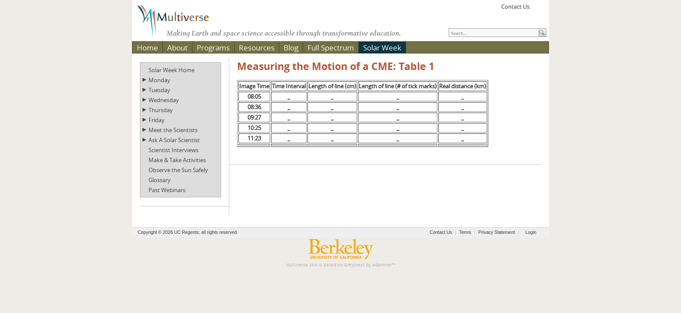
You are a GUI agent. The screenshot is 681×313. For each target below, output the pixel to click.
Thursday (161, 110)
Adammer (382, 265)
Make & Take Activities (177, 160)
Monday (159, 80)
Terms (465, 232)
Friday (157, 120)
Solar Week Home (172, 70)
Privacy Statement (496, 232)
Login (531, 232)
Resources (256, 48)
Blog (291, 48)
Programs (213, 48)
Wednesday (164, 100)
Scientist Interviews (173, 150)
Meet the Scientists (173, 130)
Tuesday (159, 90)
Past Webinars (167, 190)
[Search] (494, 32)
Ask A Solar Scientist (174, 140)
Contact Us (441, 232)
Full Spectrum (330, 48)
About (177, 48)
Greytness (354, 265)
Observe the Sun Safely (178, 170)
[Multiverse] (179, 20)
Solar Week (382, 48)
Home (147, 48)
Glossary (160, 180)
